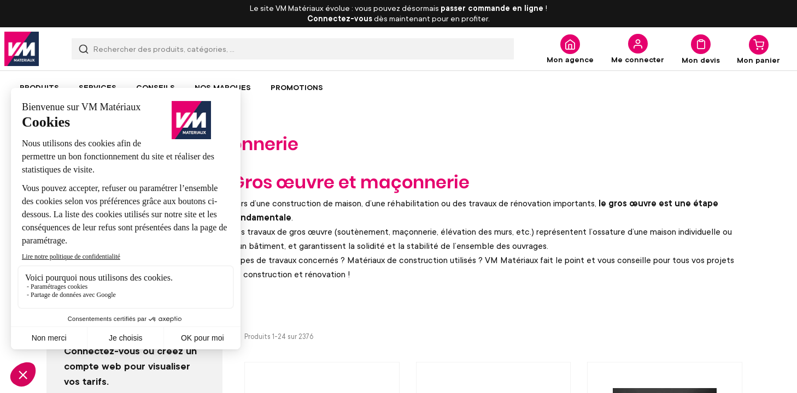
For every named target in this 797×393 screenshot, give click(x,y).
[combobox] (293, 48)
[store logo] (21, 49)
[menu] (398, 87)
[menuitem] (39, 87)
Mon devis (701, 59)
